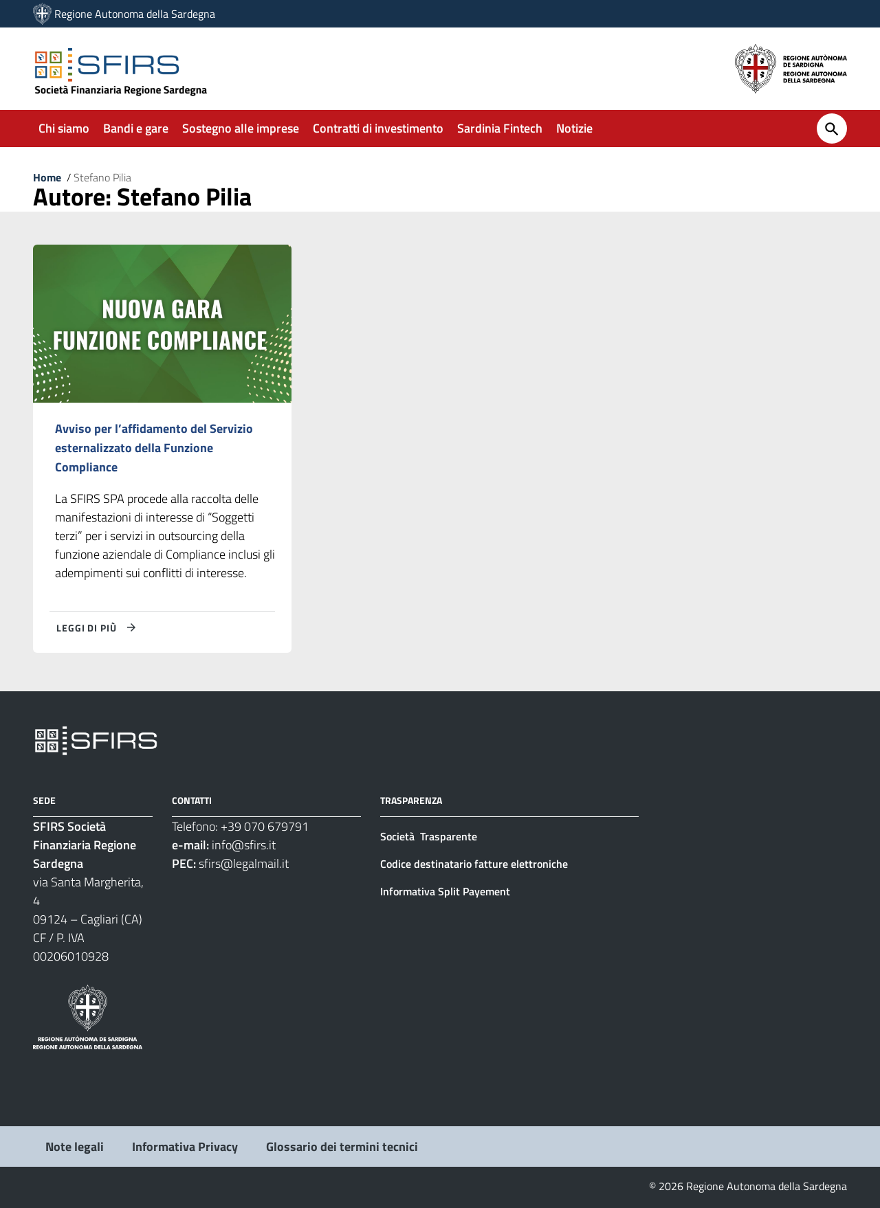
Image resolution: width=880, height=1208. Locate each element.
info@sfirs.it (244, 845)
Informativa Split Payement (445, 891)
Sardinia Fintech (499, 128)
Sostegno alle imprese (240, 128)
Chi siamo (63, 128)
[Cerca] (832, 128)
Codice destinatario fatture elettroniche (474, 863)
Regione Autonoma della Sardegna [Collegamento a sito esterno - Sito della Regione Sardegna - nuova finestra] (134, 13)
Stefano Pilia (102, 177)
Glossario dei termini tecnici (342, 1146)
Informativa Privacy (185, 1146)
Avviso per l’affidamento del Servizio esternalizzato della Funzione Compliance (154, 447)
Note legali (74, 1146)
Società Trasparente (430, 836)
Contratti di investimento (378, 128)
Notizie (574, 128)
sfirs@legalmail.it (244, 863)
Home (47, 177)
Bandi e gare (135, 128)
